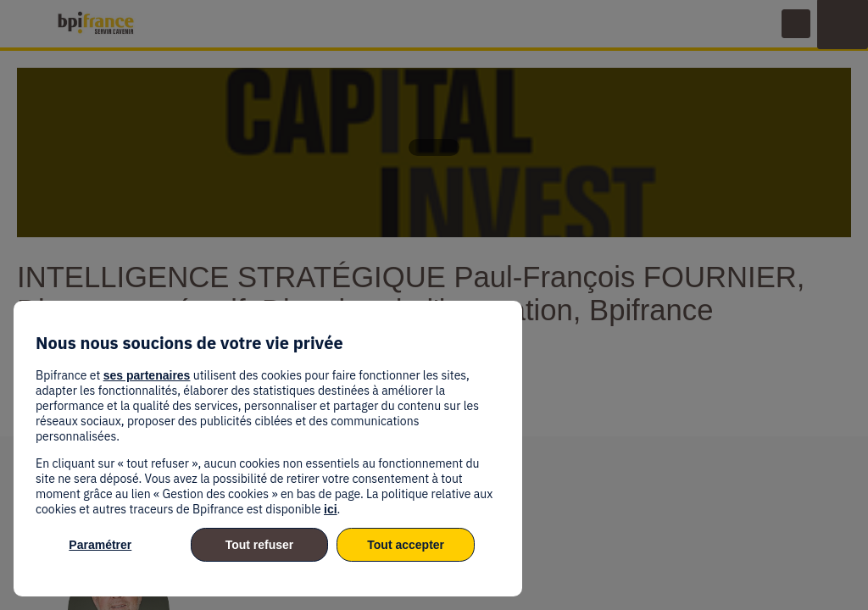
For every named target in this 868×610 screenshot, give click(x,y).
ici (330, 509)
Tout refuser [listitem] (259, 545)
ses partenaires (147, 375)
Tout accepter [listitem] (405, 545)
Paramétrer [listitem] (100, 545)
